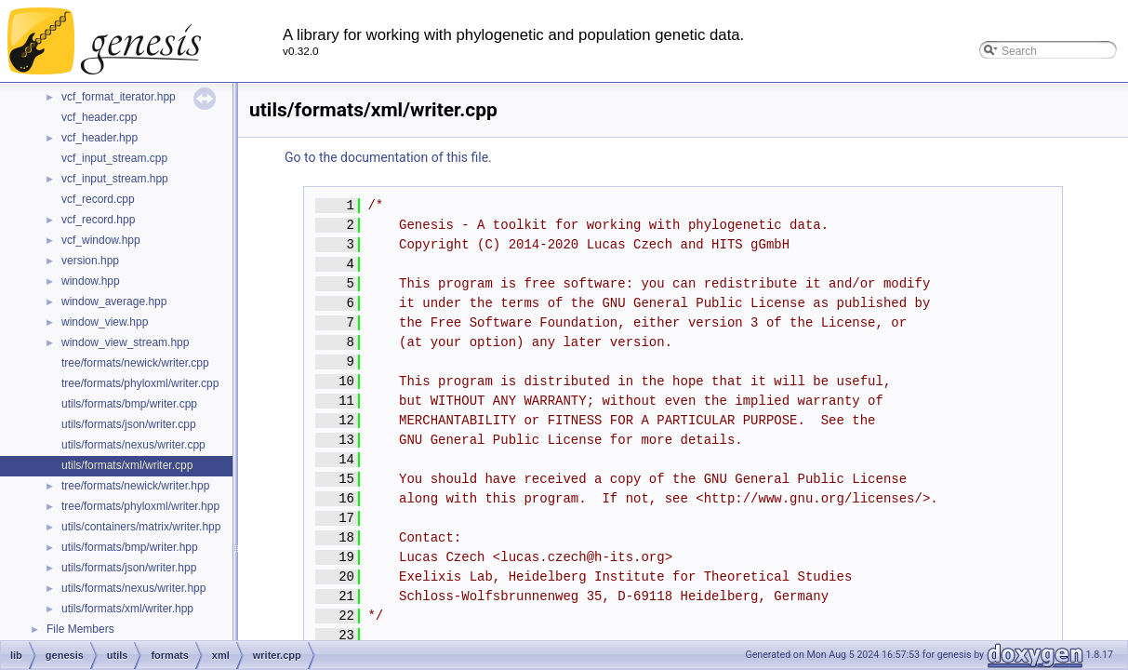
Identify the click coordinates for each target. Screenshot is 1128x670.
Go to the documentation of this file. (388, 157)
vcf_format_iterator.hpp (118, 96)
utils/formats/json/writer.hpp (128, 567)
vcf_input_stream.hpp (114, 178)
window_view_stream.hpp (125, 342)
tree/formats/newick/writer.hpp (135, 485)
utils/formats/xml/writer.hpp (127, 608)
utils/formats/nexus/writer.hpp (133, 588)
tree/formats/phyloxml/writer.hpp (140, 506)
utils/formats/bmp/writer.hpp (129, 547)
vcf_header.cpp (99, 117)
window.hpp (90, 281)
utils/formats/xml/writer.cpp (126, 465)
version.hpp (90, 260)
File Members (80, 629)
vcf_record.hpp (98, 219)
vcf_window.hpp (100, 240)
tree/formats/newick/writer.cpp (135, 362)
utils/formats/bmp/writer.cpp (129, 403)
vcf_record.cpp (98, 199)
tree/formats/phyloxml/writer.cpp (140, 383)
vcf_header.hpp (99, 137)
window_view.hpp (104, 321)
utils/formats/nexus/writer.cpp (133, 444)
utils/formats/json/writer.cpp (128, 424)
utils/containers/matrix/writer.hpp (140, 526)
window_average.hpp (113, 301)
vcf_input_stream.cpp (114, 158)
